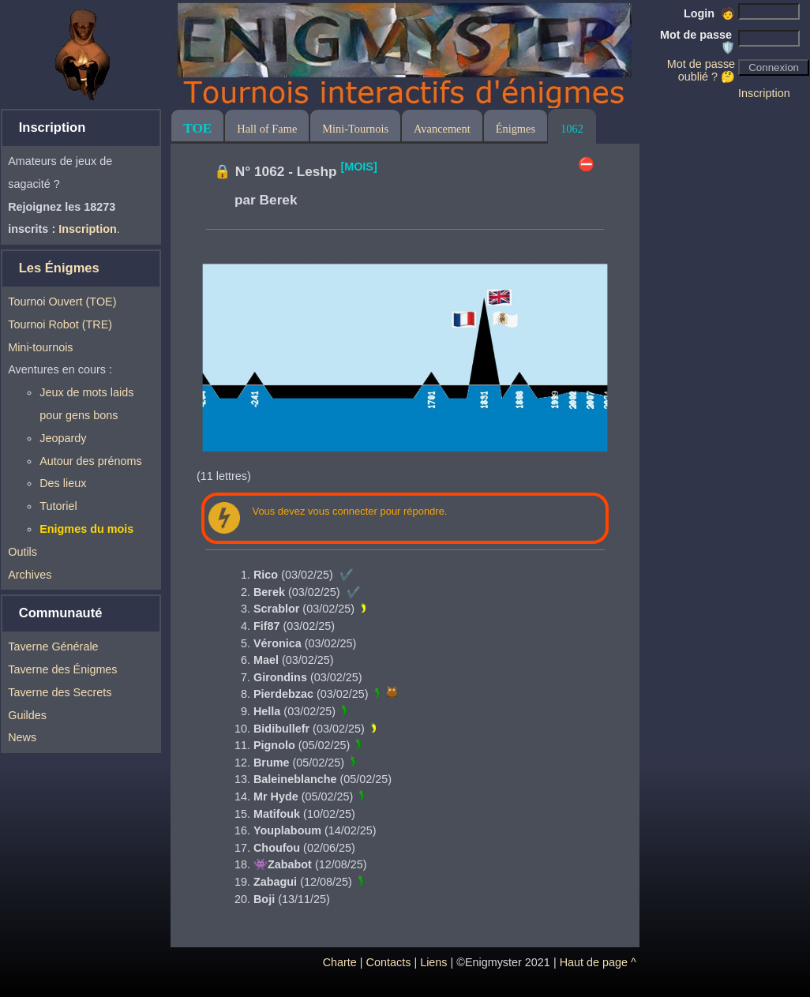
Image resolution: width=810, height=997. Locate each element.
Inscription (764, 93)
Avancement (442, 128)
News (22, 737)
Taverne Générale (53, 646)
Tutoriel (58, 506)
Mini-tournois (40, 347)
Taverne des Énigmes (62, 669)
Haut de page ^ (598, 962)
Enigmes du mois (86, 529)
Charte (340, 962)
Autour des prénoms (90, 461)
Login (709, 13)
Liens (433, 962)
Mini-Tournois (355, 128)
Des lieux (62, 483)
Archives (29, 574)
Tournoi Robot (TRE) (60, 324)
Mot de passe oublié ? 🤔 (701, 70)
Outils (22, 551)
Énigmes (515, 128)
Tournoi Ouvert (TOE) (62, 301)
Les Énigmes (59, 267)
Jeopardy (62, 438)
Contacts (388, 962)
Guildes (27, 715)
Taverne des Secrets (59, 692)
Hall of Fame (267, 128)
